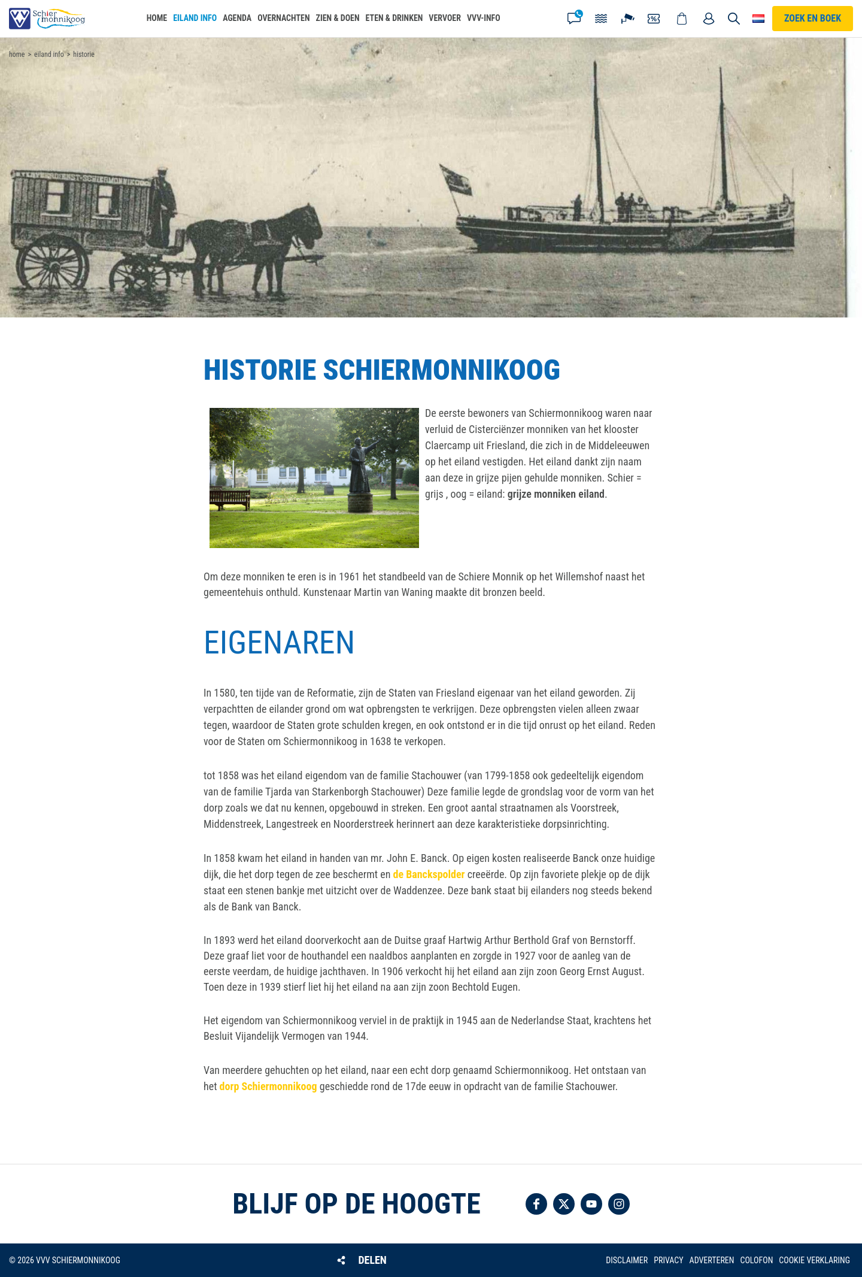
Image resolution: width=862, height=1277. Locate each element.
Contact (574, 19)
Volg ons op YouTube (591, 1204)
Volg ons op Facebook (536, 1204)
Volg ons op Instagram (619, 1204)
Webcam (628, 19)
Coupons (655, 19)
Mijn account (709, 19)
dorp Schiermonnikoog (268, 1086)
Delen (372, 1260)
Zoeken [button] (734, 19)
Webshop (682, 19)
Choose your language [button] (758, 19)
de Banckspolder (429, 874)
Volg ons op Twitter (564, 1204)
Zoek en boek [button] (812, 18)
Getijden (601, 19)
